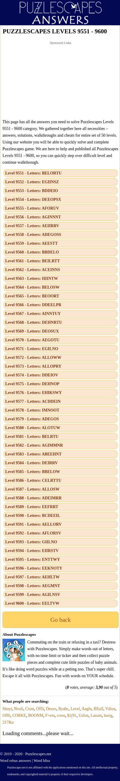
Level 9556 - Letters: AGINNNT (33, 217)
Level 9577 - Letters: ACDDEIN (33, 401)
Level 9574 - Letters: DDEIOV (31, 375)
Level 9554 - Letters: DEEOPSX (33, 199)
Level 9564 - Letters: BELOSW (32, 287)
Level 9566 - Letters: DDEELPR (33, 305)
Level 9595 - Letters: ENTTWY (32, 559)
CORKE (19, 715)
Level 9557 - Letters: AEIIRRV (32, 226)
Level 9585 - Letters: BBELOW (32, 471)
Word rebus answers (15, 760)
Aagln (87, 708)
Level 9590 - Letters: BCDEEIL (32, 515)
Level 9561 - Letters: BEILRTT (32, 261)
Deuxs (51, 708)
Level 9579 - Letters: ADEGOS (32, 419)
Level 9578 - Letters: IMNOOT (32, 410)
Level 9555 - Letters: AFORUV (32, 208)
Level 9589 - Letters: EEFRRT (31, 507)
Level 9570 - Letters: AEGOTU (32, 340)
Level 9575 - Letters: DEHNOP (32, 384)
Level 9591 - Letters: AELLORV (33, 524)
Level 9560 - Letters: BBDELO (32, 252)
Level (75, 708)
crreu (61, 715)
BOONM (35, 715)
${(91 (72, 715)
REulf (98, 708)
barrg (108, 715)
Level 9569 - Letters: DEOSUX (32, 331)
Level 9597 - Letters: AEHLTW (32, 577)
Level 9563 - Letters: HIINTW (31, 278)
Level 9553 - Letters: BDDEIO (31, 190)
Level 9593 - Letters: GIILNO (31, 542)
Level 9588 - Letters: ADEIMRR (33, 498)
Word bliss (42, 760)
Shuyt (7, 708)
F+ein (50, 715)
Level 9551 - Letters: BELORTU (33, 173)
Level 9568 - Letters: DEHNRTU (33, 322)
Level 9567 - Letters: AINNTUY (33, 313)
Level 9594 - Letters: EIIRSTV (32, 550)
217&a (8, 722)
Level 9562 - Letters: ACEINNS (32, 269)
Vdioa (110, 708)
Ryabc (63, 708)
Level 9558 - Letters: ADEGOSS (33, 234)
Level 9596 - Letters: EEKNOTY (33, 568)
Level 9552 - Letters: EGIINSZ (32, 182)
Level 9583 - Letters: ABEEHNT (33, 454)
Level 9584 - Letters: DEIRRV (31, 463)
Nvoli (18, 708)
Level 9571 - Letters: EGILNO (31, 348)
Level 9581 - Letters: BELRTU (31, 436)
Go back (60, 619)
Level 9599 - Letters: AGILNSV (32, 594)
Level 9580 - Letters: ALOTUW (32, 428)
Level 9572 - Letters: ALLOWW (33, 357)
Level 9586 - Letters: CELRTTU (33, 480)
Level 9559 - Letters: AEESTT (31, 243)
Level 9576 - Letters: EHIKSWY (33, 392)
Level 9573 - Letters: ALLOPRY (33, 366)
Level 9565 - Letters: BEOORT (32, 296)
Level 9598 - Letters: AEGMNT (32, 586)
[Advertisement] (60, 80)
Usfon (83, 715)
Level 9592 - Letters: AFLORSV (33, 533)
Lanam (96, 715)
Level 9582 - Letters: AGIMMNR (34, 445)
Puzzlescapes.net (38, 754)
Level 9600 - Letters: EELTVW (32, 603)
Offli (40, 708)
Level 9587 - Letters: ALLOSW (32, 489)
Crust (29, 708)
